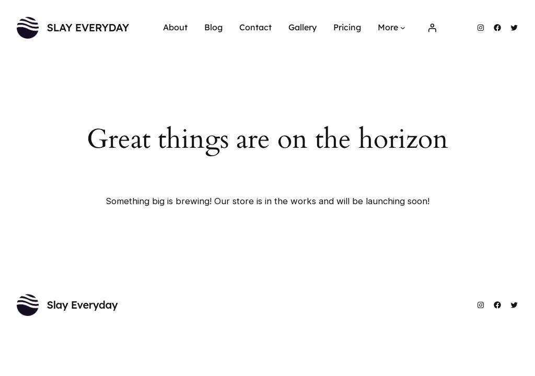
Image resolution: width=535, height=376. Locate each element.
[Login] (432, 27)
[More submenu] (402, 27)
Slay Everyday (88, 27)
